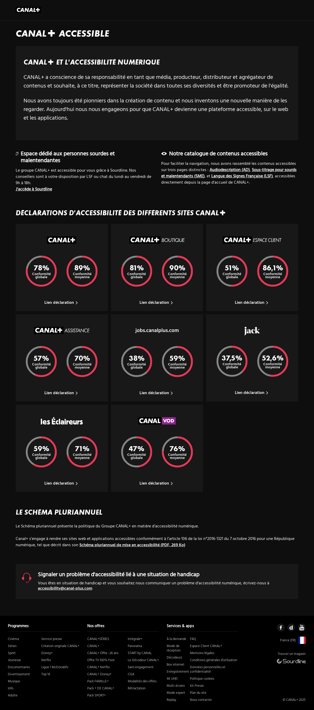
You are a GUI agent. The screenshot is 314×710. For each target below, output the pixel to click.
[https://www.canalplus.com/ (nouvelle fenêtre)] (301, 640)
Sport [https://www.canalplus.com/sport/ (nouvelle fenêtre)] (12, 653)
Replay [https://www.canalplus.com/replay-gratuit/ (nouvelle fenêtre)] (171, 700)
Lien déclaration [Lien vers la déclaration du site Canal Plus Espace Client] (252, 303)
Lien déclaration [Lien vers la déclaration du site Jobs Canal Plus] (156, 393)
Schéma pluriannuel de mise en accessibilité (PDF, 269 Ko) (132, 545)
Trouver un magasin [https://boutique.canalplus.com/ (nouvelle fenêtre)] (292, 654)
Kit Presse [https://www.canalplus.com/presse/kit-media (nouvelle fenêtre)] (197, 686)
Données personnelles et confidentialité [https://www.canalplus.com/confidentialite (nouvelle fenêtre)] (207, 669)
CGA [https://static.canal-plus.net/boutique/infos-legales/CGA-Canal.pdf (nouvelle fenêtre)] (131, 674)
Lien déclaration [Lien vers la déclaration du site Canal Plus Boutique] (156, 303)
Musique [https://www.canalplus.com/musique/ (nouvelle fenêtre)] (14, 681)
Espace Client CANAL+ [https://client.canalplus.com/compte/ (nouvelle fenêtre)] (206, 646)
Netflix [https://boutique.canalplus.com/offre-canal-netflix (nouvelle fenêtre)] (46, 660)
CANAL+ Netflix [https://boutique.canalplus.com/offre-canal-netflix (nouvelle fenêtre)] (98, 667)
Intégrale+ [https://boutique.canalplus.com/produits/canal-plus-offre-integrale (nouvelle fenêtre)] (135, 639)
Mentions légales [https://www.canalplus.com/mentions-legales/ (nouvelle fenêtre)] (202, 653)
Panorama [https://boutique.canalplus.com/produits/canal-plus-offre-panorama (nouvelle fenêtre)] (135, 646)
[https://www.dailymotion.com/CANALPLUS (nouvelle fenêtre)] (291, 627)
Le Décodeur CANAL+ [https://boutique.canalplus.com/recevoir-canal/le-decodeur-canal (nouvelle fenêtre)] (143, 660)
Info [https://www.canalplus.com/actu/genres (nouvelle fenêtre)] (10, 688)
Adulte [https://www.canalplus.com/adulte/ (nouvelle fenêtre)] (13, 695)
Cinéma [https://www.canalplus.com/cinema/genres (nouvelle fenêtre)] (13, 639)
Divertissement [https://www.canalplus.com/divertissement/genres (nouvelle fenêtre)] (19, 674)
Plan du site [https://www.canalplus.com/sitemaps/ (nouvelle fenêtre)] (198, 693)
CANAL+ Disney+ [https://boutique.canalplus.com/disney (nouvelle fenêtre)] (99, 674)
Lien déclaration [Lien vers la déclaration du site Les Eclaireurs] (61, 483)
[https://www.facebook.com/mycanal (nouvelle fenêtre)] (281, 627)
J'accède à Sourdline (34, 189)
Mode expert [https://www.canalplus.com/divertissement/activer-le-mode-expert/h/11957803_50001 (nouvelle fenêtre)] (176, 693)
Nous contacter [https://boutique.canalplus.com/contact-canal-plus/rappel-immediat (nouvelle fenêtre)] (201, 700)
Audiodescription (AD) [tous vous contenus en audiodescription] (230, 170)
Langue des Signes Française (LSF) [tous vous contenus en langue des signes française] (242, 176)
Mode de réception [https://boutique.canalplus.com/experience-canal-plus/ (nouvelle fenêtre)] (174, 648)
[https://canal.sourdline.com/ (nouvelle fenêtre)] (291, 661)
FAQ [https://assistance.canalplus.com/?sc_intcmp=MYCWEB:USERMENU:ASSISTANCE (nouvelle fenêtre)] (193, 639)
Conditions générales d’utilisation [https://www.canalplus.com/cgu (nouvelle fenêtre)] (213, 660)
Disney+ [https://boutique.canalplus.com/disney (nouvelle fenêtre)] (47, 653)
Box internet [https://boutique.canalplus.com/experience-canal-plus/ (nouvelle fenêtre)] (175, 664)
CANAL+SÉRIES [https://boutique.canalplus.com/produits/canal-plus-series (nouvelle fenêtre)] (98, 639)
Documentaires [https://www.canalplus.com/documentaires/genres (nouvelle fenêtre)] (19, 667)
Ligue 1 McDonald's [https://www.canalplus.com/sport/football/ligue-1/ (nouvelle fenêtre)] (54, 667)
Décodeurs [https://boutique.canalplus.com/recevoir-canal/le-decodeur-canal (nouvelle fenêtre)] (174, 657)
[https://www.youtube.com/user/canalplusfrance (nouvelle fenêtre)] (302, 627)
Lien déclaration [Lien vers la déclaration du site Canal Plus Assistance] (61, 393)
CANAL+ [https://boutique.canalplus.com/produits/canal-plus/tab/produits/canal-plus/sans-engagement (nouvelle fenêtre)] (93, 646)
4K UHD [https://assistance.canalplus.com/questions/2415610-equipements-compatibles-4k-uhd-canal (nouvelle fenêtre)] (172, 679)
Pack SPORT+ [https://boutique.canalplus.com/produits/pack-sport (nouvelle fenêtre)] (96, 695)
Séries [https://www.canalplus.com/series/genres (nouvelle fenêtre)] (12, 646)
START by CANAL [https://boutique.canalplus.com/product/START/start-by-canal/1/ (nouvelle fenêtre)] (140, 653)
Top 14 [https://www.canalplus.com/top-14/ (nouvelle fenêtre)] (45, 674)
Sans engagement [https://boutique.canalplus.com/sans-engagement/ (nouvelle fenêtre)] (141, 667)
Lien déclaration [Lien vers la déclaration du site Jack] (252, 393)
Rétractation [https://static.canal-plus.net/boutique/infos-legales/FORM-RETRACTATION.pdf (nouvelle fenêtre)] (137, 688)
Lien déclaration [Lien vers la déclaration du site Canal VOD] (156, 483)
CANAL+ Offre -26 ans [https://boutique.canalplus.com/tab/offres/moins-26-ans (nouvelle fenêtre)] (102, 653)
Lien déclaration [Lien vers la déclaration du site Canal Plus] (61, 303)
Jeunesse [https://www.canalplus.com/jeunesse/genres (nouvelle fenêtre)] (14, 660)
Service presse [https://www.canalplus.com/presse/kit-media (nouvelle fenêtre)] (51, 639)
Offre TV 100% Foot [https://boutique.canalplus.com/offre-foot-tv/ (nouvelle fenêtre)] (101, 660)
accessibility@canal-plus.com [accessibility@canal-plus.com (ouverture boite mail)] (65, 588)
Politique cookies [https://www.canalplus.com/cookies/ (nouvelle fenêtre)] (202, 679)
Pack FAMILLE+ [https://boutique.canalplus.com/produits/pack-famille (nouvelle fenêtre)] (98, 681)
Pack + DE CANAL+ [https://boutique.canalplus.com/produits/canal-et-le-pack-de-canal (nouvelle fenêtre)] (100, 688)
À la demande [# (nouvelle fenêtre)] (176, 639)
